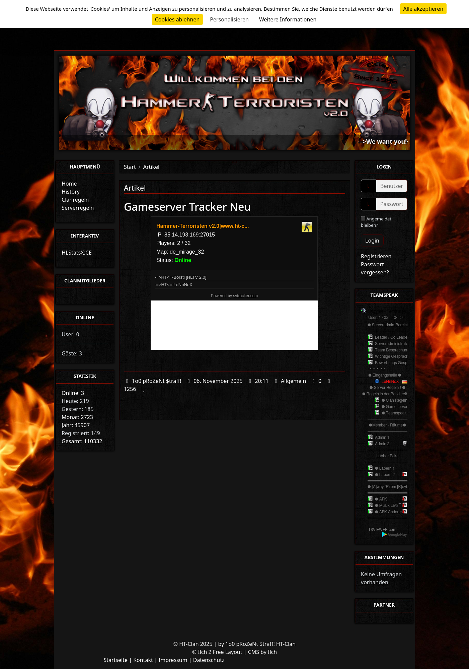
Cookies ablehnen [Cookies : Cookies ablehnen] (177, 19)
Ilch (272, 652)
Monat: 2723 (77, 417)
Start (130, 167)
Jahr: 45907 (76, 425)
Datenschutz (209, 660)
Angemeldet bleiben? (376, 222)
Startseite (115, 660)
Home (69, 183)
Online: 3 (73, 393)
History (71, 191)
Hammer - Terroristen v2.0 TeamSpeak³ (403, 311)
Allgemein (293, 381)
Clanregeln (75, 199)
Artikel (151, 167)
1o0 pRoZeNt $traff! (156, 381)
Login (372, 240)
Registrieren (376, 256)
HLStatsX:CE (77, 252)
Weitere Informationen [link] (287, 19)
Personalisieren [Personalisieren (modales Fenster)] (229, 19)
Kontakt (143, 660)
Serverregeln (78, 207)
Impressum (173, 660)
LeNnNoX (390, 382)
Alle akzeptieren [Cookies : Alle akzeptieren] (423, 8)
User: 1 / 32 (378, 318)
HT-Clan (286, 644)
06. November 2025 (218, 381)
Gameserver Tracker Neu (187, 206)
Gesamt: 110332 (82, 441)
